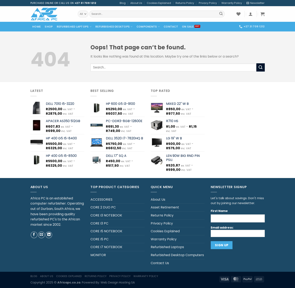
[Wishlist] (238, 14)
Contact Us (160, 263)
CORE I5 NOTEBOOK (106, 231)
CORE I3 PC (99, 223)
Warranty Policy (231, 3)
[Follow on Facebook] (34, 234)
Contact (171, 26)
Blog (123, 3)
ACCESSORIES (101, 199)
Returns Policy (185, 3)
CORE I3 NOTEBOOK (106, 215)
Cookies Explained (159, 3)
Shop (49, 26)
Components (148, 27)
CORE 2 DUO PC (103, 207)
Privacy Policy (208, 3)
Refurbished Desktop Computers (177, 255)
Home (36, 26)
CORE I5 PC (99, 239)
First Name (219, 211)
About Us (136, 3)
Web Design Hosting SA (118, 282)
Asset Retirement (165, 207)
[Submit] (220, 13)
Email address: (238, 231)
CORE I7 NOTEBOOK (106, 247)
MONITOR (98, 255)
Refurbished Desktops (114, 27)
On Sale (188, 26)
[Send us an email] (41, 234)
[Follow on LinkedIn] (48, 234)
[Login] (251, 14)
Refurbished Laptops (74, 27)
